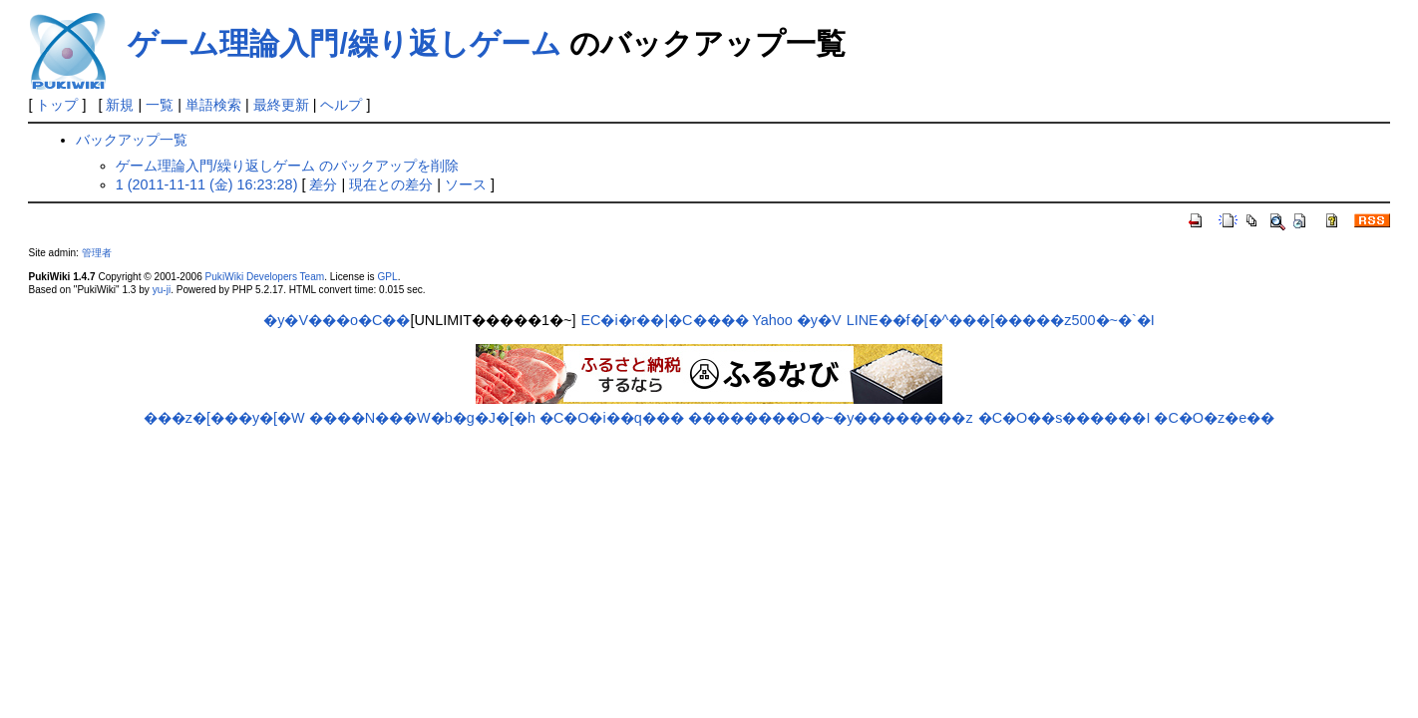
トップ (57, 105)
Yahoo (772, 320)
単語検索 (213, 105)
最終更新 (281, 105)
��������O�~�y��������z (830, 418)
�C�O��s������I (1064, 418)
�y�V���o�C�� (336, 320)
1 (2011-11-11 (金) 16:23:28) (207, 184)
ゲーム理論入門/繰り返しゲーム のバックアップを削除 (287, 166)
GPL (387, 276)
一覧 (160, 105)
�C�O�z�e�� (1214, 418)
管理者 (97, 252)
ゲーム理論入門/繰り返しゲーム (344, 43)
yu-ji (162, 289)
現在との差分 (391, 184)
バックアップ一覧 (131, 140)
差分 (323, 184)
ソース (466, 184)
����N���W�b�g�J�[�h (422, 418)
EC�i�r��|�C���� (664, 320)
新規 (120, 105)
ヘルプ (341, 105)
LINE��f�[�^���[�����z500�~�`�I (1000, 320)
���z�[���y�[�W (224, 418)
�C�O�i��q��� (611, 418)
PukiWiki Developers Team (265, 276)
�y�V (819, 320)
